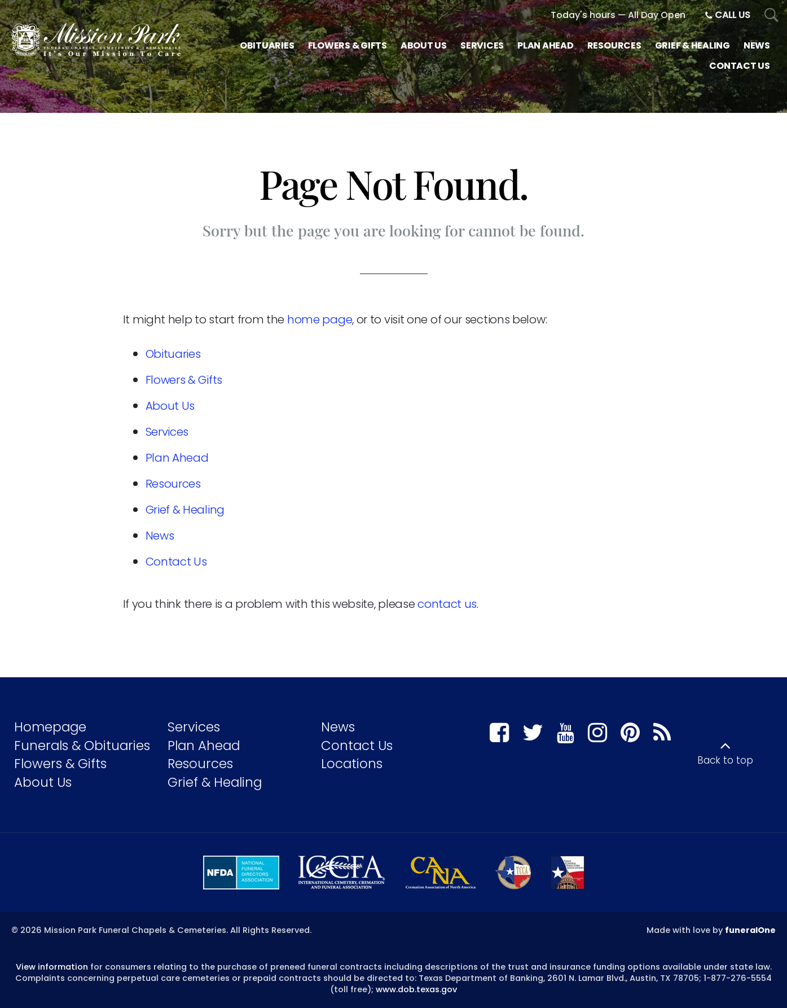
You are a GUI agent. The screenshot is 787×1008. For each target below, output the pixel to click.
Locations (351, 764)
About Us (170, 406)
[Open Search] (771, 15)
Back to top (725, 760)
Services (167, 432)
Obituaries (173, 354)
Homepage (50, 727)
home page (319, 319)
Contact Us (176, 561)
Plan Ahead (177, 458)
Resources (173, 484)
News (160, 536)
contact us (447, 604)
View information (52, 966)
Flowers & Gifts (184, 380)
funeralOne (750, 930)
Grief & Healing (185, 510)
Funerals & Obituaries (82, 746)
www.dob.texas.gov (416, 989)
